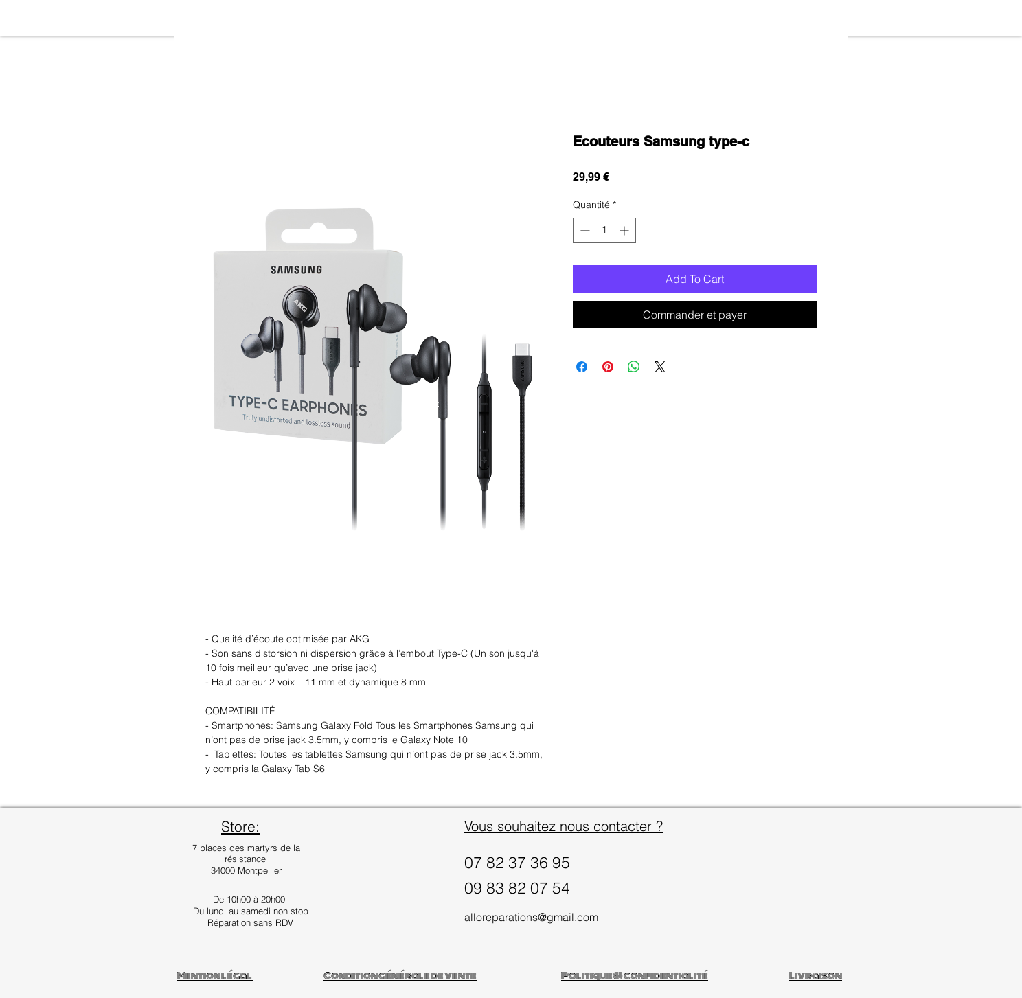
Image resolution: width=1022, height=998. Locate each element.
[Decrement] (583, 230)
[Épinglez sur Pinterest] (608, 367)
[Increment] (625, 230)
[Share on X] (660, 367)
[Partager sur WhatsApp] (634, 367)
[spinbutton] (604, 230)
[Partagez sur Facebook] (582, 367)
